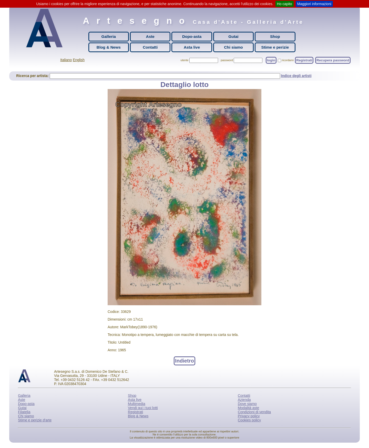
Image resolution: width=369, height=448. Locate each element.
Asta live (192, 47)
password (227, 60)
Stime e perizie (275, 47)
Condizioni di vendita (254, 412)
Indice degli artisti (296, 76)
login (271, 60)
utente (185, 60)
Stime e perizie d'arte (35, 420)
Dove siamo (247, 404)
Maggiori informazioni (314, 4)
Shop (275, 36)
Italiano (66, 60)
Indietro (184, 361)
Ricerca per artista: (33, 76)
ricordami (288, 60)
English (79, 60)
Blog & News (109, 47)
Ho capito (284, 4)
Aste (150, 36)
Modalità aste (248, 408)
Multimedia (136, 404)
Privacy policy (249, 416)
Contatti (150, 47)
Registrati (304, 60)
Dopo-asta (191, 36)
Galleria (108, 36)
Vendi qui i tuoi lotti (143, 408)
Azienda (244, 400)
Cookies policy (249, 420)
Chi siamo (233, 47)
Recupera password (332, 60)
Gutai (233, 36)
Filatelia (24, 412)
